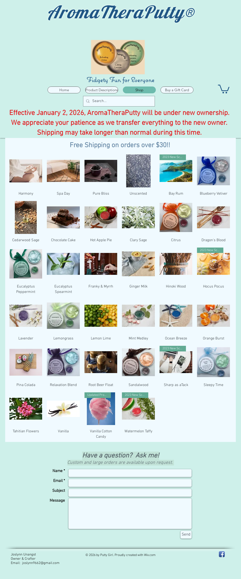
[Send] (186, 535)
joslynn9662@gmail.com (41, 563)
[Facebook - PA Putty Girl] (222, 554)
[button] (223, 88)
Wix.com (150, 555)
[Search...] (118, 101)
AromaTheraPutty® (120, 12)
